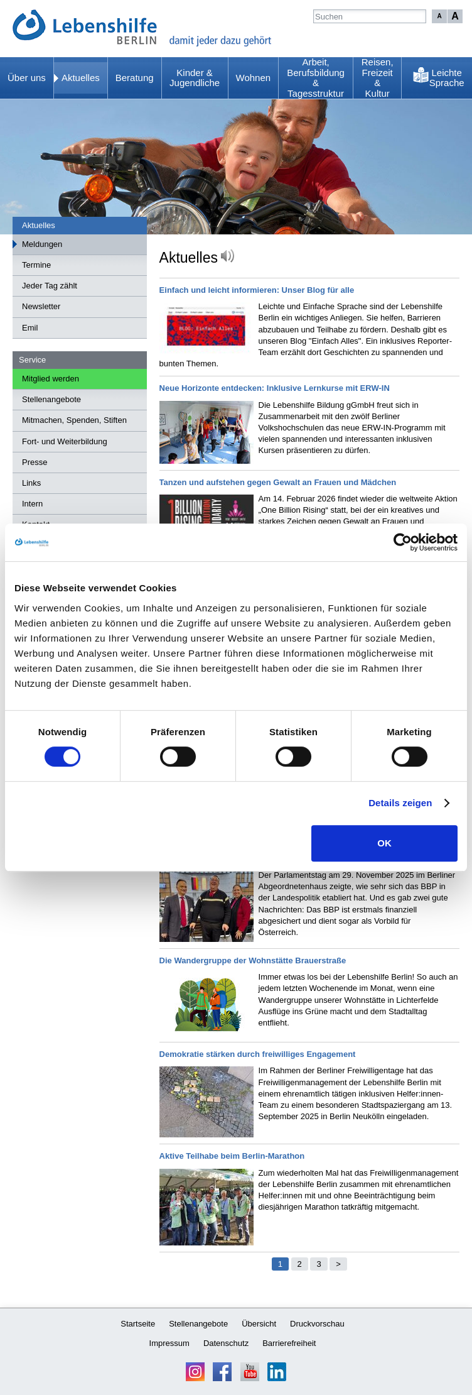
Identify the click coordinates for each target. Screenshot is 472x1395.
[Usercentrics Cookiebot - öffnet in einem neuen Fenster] (403, 542)
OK (384, 843)
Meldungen (42, 244)
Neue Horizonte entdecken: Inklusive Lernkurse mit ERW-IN (274, 388)
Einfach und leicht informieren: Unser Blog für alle (257, 290)
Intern (32, 503)
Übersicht (259, 1323)
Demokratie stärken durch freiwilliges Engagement (257, 1054)
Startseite (138, 1323)
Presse (34, 462)
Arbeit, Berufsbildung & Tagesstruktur (316, 78)
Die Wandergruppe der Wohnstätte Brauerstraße (252, 960)
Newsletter (41, 306)
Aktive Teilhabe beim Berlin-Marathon (232, 1156)
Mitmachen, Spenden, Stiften (74, 420)
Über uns (27, 77)
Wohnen (253, 77)
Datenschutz (226, 1343)
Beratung (134, 77)
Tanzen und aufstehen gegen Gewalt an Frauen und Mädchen (278, 482)
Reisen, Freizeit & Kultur (378, 78)
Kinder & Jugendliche (194, 78)
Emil (30, 327)
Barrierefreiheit (289, 1343)
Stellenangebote (51, 399)
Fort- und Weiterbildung (64, 441)
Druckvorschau (317, 1323)
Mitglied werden (50, 378)
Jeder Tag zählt (49, 285)
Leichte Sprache (446, 78)
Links (31, 483)
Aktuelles (81, 77)
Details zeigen (400, 802)
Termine (36, 265)
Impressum (169, 1343)
